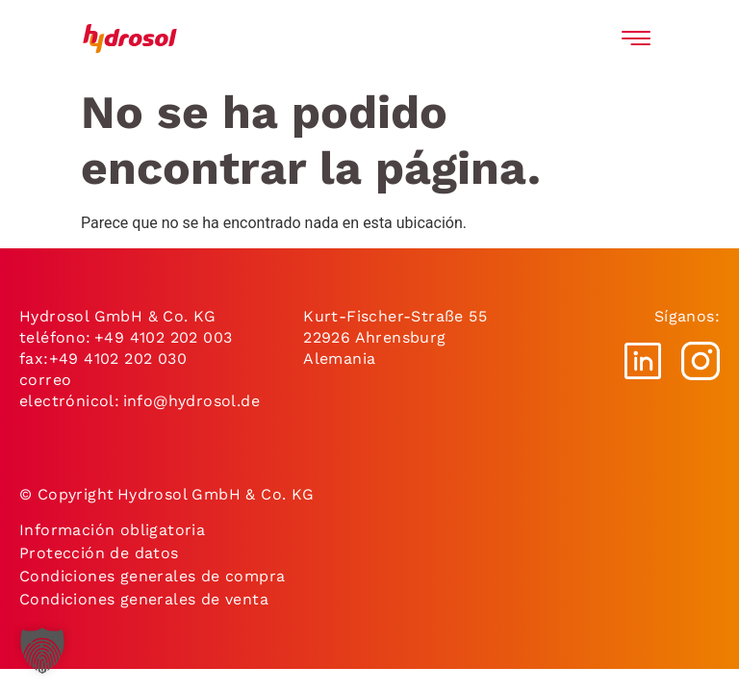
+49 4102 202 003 (163, 337)
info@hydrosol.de (189, 401)
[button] (42, 650)
